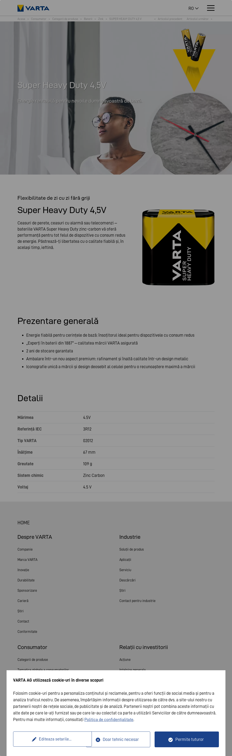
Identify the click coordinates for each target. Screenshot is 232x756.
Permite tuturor (189, 739)
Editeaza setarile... (50, 739)
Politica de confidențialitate (109, 719)
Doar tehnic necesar (121, 739)
